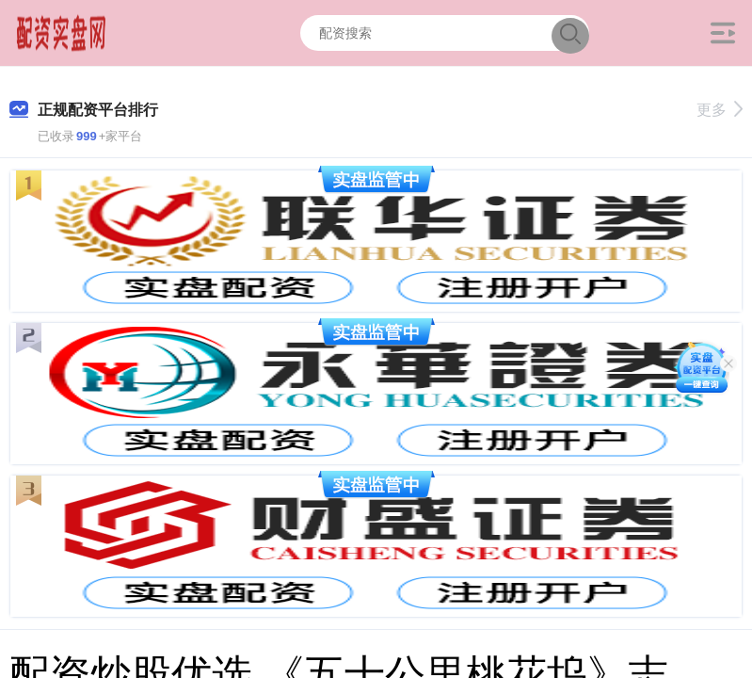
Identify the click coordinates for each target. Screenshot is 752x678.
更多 (719, 110)
